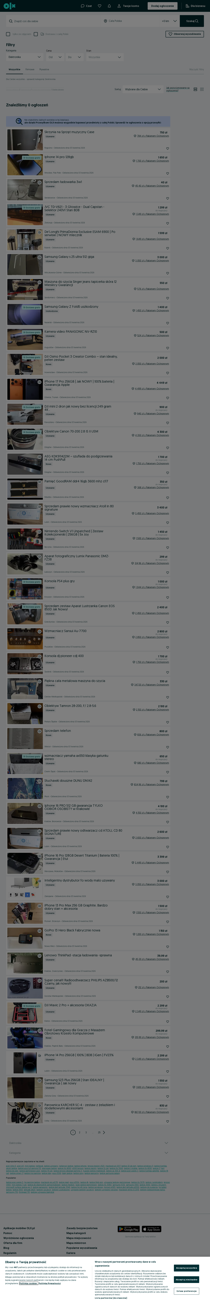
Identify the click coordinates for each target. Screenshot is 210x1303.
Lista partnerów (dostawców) (111, 1298)
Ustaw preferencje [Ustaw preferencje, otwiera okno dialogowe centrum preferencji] (187, 1291)
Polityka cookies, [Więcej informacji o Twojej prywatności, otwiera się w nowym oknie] (29, 1283)
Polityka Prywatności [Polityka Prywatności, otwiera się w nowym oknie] (50, 1283)
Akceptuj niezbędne (186, 1279)
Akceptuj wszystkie (186, 1268)
